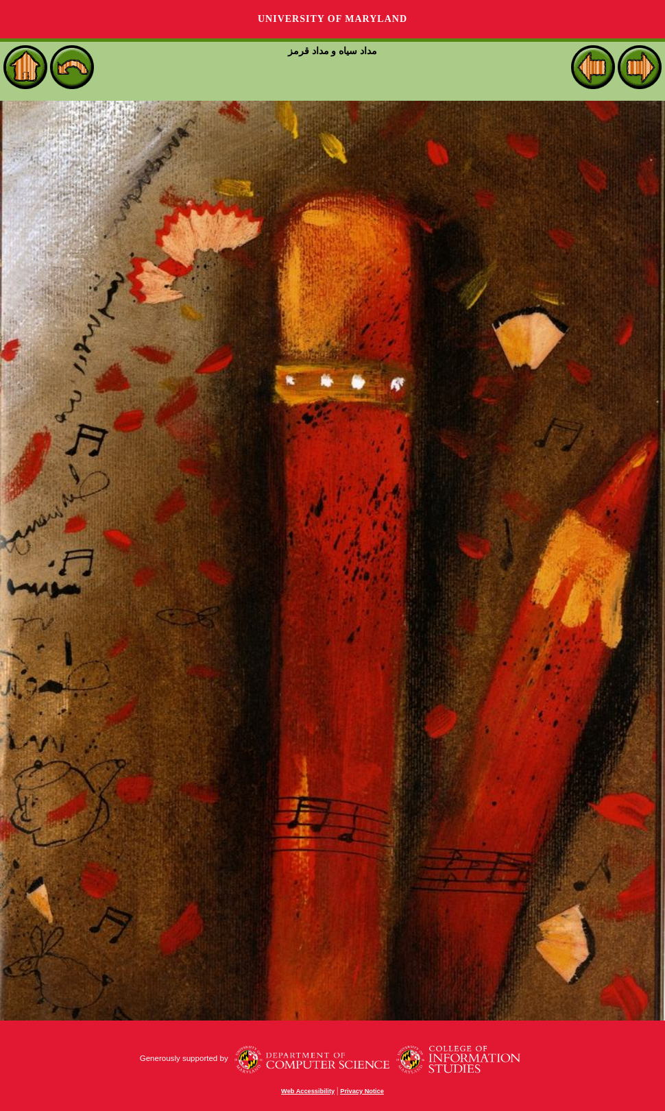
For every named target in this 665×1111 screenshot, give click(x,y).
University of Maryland (332, 19)
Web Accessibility (308, 1091)
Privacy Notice (362, 1091)
